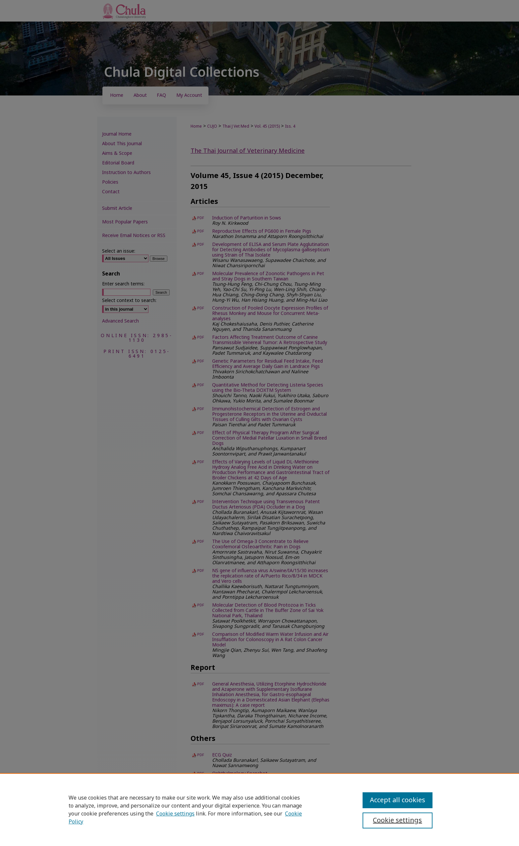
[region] (259, 809)
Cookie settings (175, 814)
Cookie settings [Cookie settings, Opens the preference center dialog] (397, 820)
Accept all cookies (397, 800)
